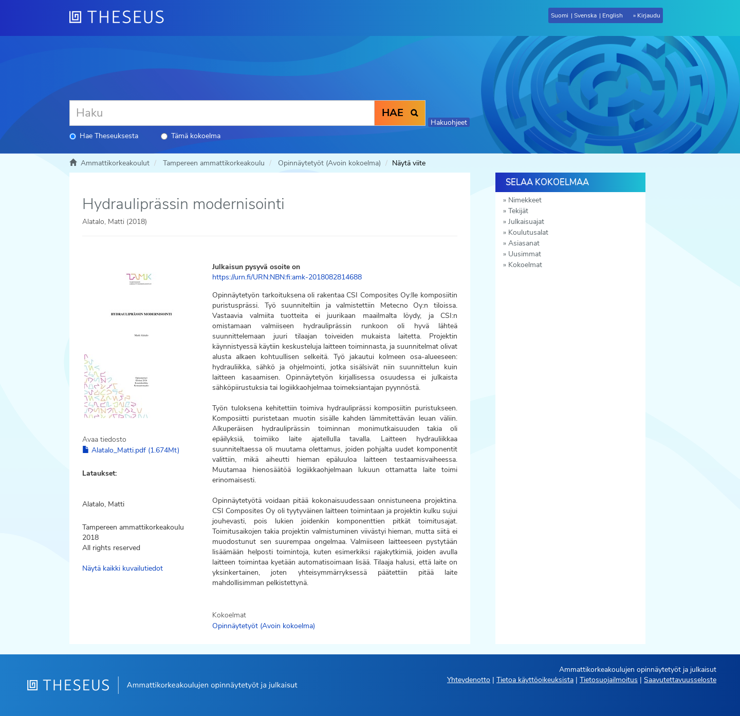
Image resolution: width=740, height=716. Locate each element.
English (612, 15)
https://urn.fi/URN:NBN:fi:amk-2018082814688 (287, 277)
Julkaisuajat (526, 222)
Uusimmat (524, 254)
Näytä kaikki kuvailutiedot (122, 568)
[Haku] (222, 113)
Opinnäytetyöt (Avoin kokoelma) (329, 163)
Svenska (585, 15)
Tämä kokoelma (190, 136)
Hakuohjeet (449, 122)
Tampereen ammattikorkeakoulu (214, 163)
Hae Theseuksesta (103, 136)
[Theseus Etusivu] (120, 18)
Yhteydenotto (468, 680)
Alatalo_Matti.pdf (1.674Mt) (130, 450)
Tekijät (518, 211)
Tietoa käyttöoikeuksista (535, 680)
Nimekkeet (525, 200)
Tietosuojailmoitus (609, 680)
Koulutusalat (528, 232)
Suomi (559, 15)
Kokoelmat (525, 265)
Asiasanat (524, 243)
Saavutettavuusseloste (680, 680)
